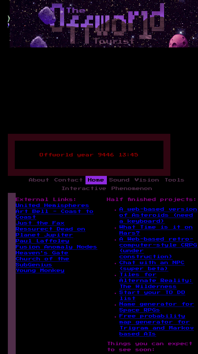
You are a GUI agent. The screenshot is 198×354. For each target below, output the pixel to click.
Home (96, 180)
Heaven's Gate (42, 253)
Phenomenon (132, 189)
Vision (147, 180)
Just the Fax (40, 223)
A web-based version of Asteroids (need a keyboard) (158, 215)
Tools (174, 180)
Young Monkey (40, 271)
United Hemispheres (53, 206)
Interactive (84, 189)
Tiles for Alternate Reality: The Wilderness (156, 281)
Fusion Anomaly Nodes (56, 247)
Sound (119, 180)
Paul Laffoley (42, 241)
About (39, 180)
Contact (68, 180)
